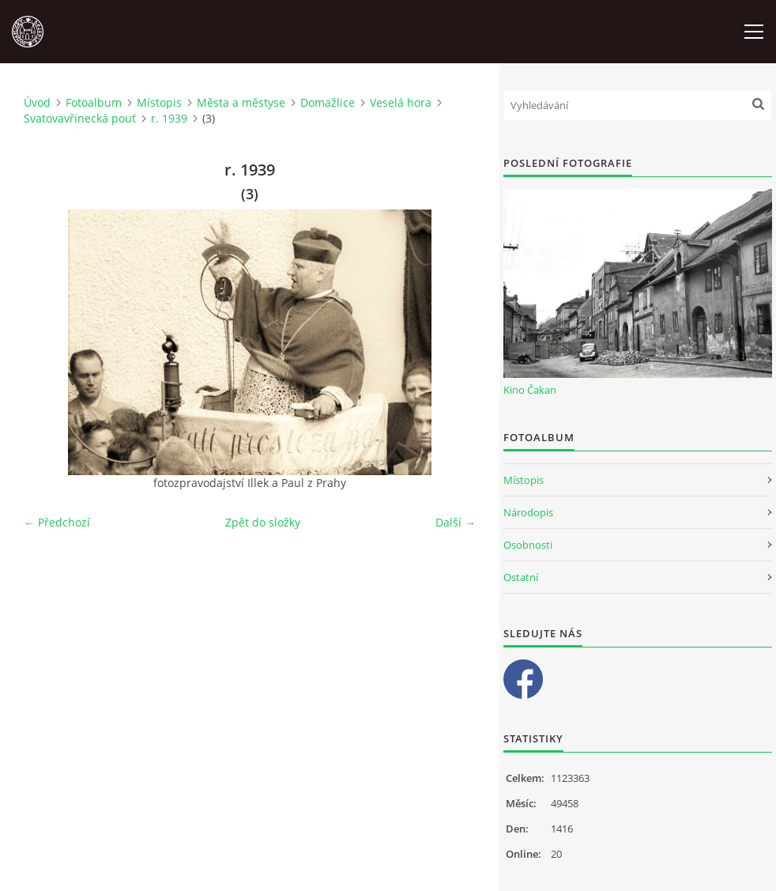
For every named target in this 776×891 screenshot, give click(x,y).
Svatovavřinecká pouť (80, 118)
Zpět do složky (262, 522)
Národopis (528, 512)
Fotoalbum (94, 102)
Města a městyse (241, 102)
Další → (455, 522)
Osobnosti (527, 545)
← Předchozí (57, 522)
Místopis (159, 102)
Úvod (37, 102)
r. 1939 (169, 118)
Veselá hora (400, 102)
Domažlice (327, 102)
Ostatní (520, 577)
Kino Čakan (529, 390)
